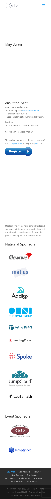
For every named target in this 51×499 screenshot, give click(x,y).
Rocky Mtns (24, 478)
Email (40, 492)
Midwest (37, 471)
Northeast (32, 475)
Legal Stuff (22, 492)
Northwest (10, 478)
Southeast (38, 478)
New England (17, 475)
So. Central (32, 481)
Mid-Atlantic (24, 471)
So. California (17, 481)
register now (16, 143)
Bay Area (11, 471)
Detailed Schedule (30, 110)
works (38, 143)
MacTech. (31, 488)
